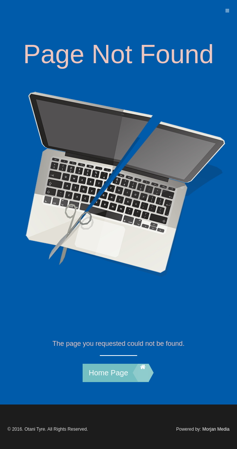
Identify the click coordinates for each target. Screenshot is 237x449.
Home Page (118, 373)
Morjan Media (216, 429)
